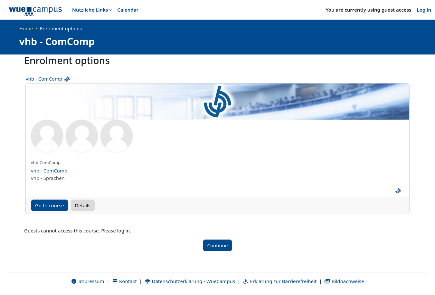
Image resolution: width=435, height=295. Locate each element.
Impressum (87, 281)
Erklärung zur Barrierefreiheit (280, 281)
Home (26, 28)
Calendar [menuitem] (127, 9)
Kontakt (124, 281)
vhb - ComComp (44, 78)
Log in (424, 9)
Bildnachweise (344, 281)
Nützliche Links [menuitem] (90, 9)
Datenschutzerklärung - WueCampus (190, 281)
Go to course (49, 205)
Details (82, 205)
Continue (217, 245)
